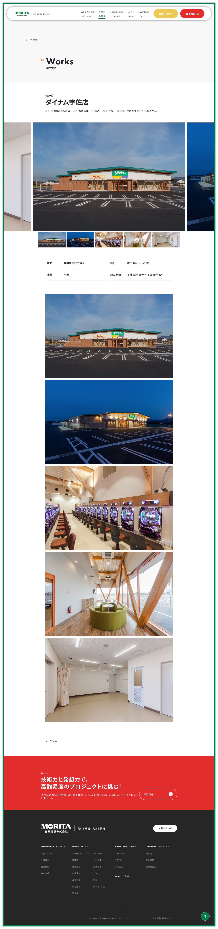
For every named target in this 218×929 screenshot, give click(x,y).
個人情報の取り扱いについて (164, 918)
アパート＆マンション (81, 853)
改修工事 (76, 880)
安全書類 (150, 860)
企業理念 (45, 860)
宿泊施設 (76, 873)
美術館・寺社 (99, 886)
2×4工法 (118, 866)
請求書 (149, 853)
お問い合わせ (165, 828)
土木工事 (97, 866)
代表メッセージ (48, 853)
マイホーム (98, 853)
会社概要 (45, 866)
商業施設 (76, 866)
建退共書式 (151, 866)
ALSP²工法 (119, 853)
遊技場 (75, 893)
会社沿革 (45, 873)
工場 (95, 873)
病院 (95, 880)
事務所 (75, 860)
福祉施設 (76, 886)
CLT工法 (118, 860)
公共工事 (97, 860)
